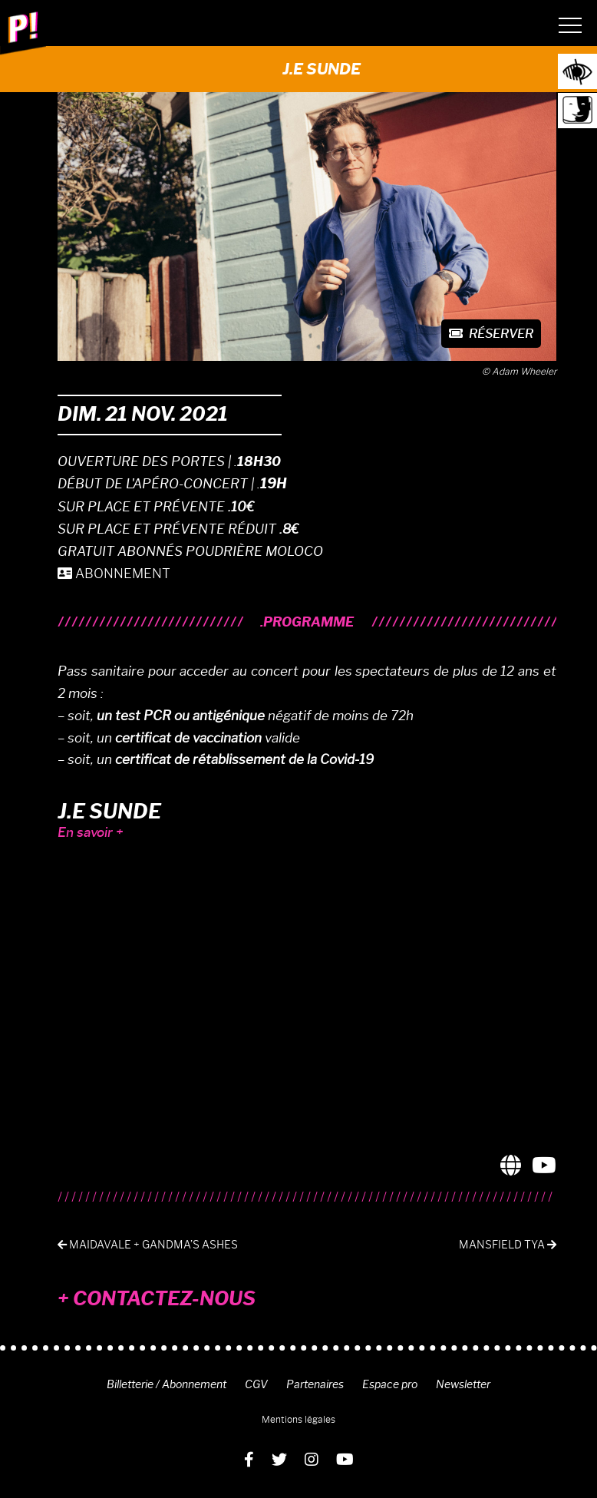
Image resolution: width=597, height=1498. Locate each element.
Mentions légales (298, 1419)
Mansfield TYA (507, 1245)
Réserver (491, 333)
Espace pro (389, 1384)
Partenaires (315, 1384)
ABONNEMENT (114, 573)
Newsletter (463, 1384)
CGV (256, 1384)
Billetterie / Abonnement (166, 1384)
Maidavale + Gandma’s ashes (148, 1245)
